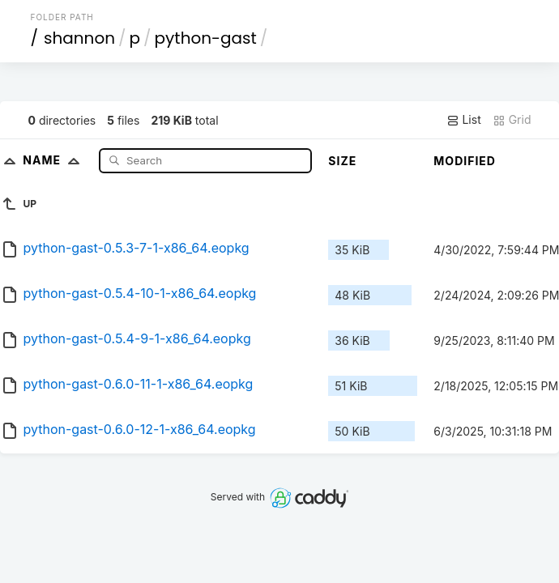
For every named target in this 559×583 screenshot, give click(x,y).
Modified (464, 161)
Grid (512, 120)
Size (342, 161)
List (463, 120)
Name (55, 160)
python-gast (206, 38)
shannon (79, 38)
